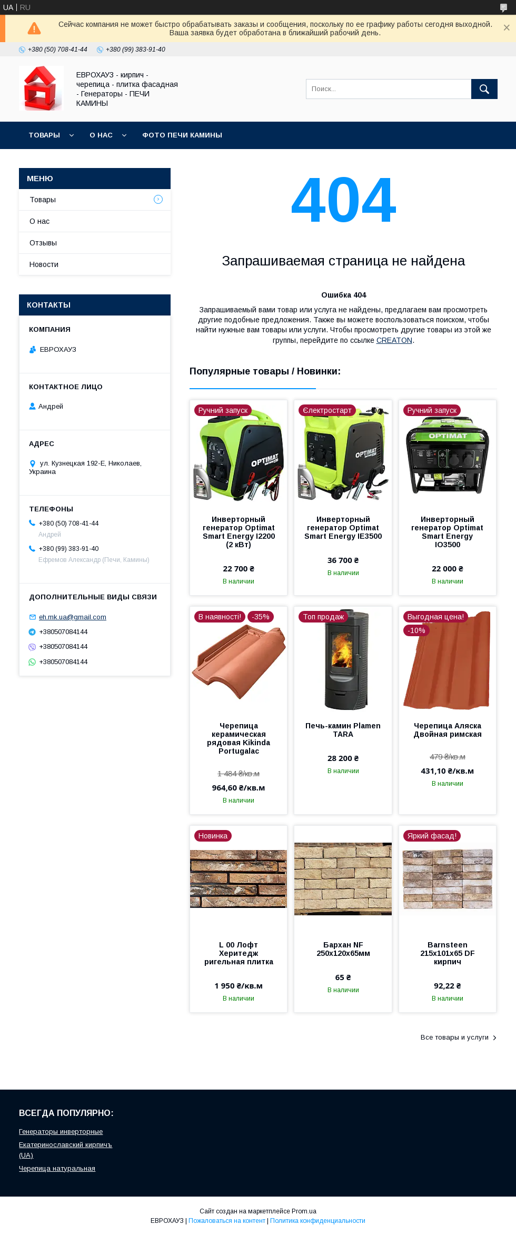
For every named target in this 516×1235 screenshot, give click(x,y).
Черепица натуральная (57, 1168)
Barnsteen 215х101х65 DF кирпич (447, 953)
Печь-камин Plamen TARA (343, 730)
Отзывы (43, 243)
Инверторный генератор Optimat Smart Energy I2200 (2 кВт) (239, 532)
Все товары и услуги (455, 1037)
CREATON (394, 340)
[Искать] (484, 89)
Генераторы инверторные (61, 1131)
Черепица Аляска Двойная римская (447, 730)
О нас (101, 135)
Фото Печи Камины (182, 135)
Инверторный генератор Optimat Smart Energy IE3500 (343, 527)
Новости (43, 264)
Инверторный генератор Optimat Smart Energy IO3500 (447, 532)
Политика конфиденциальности (317, 1220)
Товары (44, 135)
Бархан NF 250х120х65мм (343, 949)
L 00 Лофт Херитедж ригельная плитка (238, 953)
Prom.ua (304, 1211)
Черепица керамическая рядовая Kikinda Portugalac (238, 738)
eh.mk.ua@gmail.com (72, 617)
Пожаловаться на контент (226, 1220)
